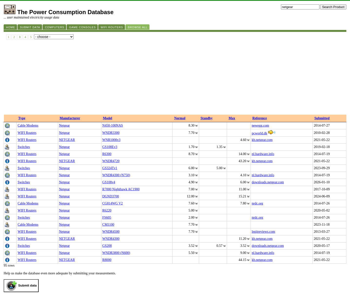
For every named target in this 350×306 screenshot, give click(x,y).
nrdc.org (257, 203)
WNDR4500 (111, 231)
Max (231, 118)
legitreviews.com (263, 231)
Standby (207, 118)
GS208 (107, 246)
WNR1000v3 (111, 140)
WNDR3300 (111, 133)
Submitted (322, 118)
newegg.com (260, 125)
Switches (24, 147)
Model (107, 118)
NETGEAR (67, 140)
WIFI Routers (27, 133)
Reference (259, 118)
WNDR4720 (111, 161)
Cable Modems (28, 125)
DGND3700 (110, 196)
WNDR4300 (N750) (116, 175)
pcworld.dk (259, 133)
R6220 (106, 210)
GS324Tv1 (109, 168)
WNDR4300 (111, 239)
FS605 (106, 217)
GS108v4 (108, 182)
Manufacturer (70, 118)
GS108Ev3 (109, 147)
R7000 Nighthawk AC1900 (121, 189)
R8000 (106, 260)
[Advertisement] (175, 78)
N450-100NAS (112, 125)
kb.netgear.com (262, 140)
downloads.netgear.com (268, 182)
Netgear (64, 125)
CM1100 (108, 224)
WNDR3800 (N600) (116, 253)
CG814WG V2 (112, 203)
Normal (179, 118)
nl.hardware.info (263, 154)
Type (21, 118)
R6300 (106, 154)
